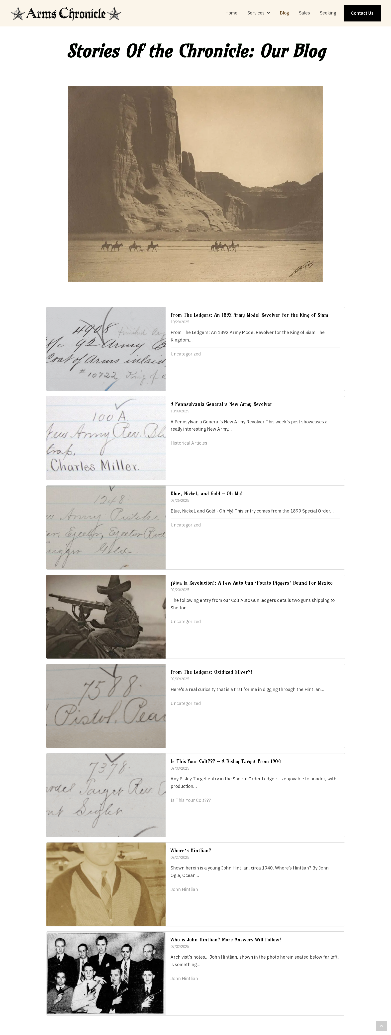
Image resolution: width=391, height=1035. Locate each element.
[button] (381, 1026)
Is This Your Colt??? (191, 800)
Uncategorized (186, 354)
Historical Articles (189, 443)
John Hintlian (184, 889)
